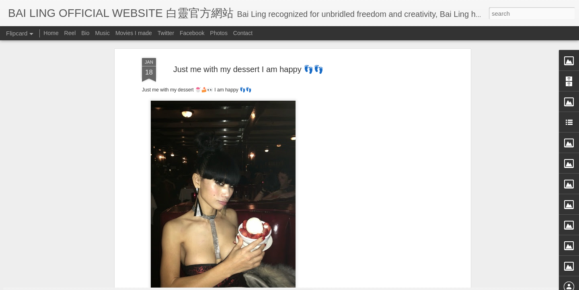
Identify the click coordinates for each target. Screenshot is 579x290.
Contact (243, 33)
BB (286, 111)
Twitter (166, 33)
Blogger (339, 284)
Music (102, 33)
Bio (85, 33)
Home (50, 33)
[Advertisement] (248, 163)
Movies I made (133, 33)
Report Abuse (362, 284)
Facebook (192, 33)
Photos (219, 33)
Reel (70, 33)
